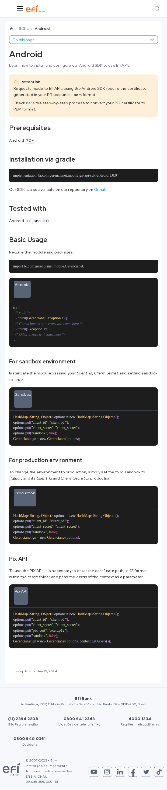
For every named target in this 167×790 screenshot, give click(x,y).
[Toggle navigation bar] (20, 9)
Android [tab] (22, 284)
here (30, 103)
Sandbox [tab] (23, 394)
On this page (23, 39)
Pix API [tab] (21, 591)
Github (100, 189)
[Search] (157, 8)
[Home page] (11, 28)
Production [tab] (25, 493)
